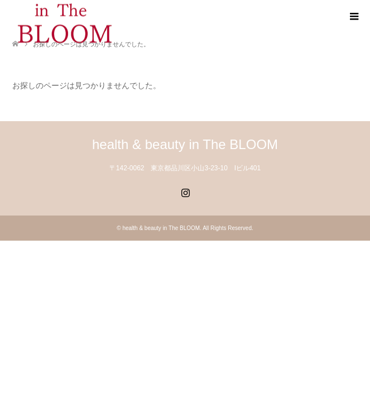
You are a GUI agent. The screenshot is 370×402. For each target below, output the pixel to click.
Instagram (185, 191)
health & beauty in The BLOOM (185, 144)
